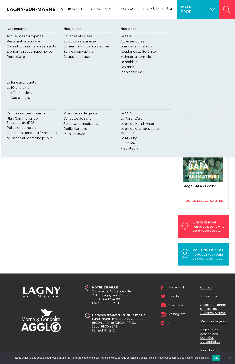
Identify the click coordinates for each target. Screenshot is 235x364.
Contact (206, 287)
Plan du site (209, 350)
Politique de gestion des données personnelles (210, 335)
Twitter (175, 296)
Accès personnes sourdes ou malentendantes (213, 308)
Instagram (177, 314)
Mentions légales (213, 321)
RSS (172, 323)
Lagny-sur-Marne (22, 9)
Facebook (177, 287)
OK (216, 357)
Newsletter (208, 296)
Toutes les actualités (203, 200)
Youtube (176, 305)
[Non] (230, 358)
